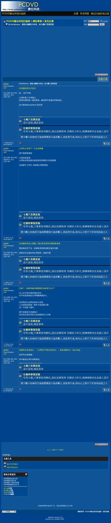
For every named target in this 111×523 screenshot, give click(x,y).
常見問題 (84, 13)
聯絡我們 (81, 511)
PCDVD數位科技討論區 (14, 13)
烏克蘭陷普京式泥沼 (27, 88)
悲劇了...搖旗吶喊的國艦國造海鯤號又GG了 (37, 288)
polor (6, 84)
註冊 (76, 13)
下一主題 (59, 450)
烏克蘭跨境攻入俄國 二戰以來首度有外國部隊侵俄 (39, 243)
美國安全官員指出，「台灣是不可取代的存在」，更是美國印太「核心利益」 (50, 350)
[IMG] (5, 492)
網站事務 (37, 21)
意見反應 (49, 21)
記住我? (104, 21)
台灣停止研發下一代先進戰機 (31, 148)
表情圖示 (7, 490)
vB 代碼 (6, 488)
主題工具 (102, 79)
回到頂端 (106, 511)
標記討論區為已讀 (100, 13)
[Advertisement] (45, 47)
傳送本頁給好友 (12, 467)
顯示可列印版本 (12, 464)
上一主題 (52, 450)
